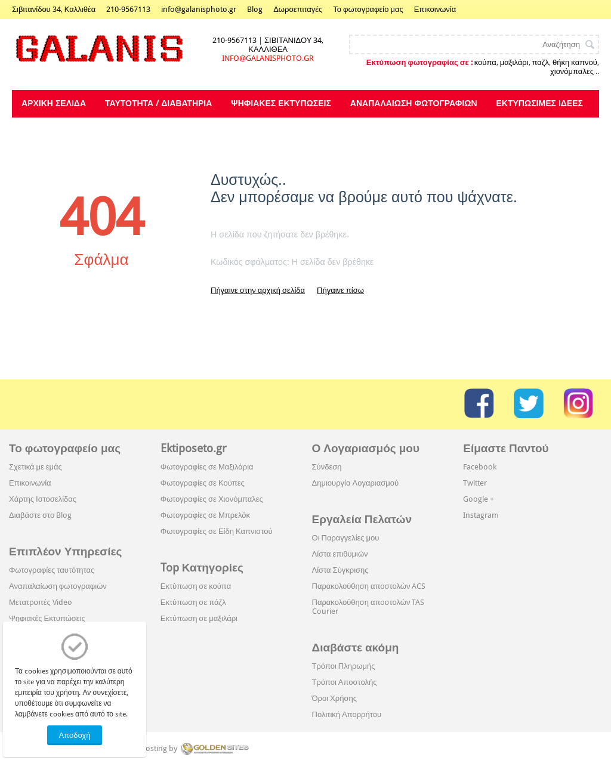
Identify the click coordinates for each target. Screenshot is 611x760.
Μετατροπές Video (40, 602)
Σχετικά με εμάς (35, 466)
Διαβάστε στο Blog (40, 515)
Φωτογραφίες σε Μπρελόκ (205, 515)
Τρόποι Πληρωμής (343, 666)
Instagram (481, 515)
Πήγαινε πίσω (340, 290)
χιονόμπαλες (572, 71)
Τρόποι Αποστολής (344, 682)
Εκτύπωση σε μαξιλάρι (199, 618)
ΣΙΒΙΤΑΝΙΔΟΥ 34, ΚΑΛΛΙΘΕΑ (285, 45)
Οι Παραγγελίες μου (345, 537)
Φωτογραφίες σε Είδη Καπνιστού (217, 531)
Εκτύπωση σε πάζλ (193, 602)
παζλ (541, 62)
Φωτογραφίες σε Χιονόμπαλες (212, 499)
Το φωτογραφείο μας (368, 9)
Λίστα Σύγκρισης (340, 570)
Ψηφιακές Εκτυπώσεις (281, 103)
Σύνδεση (327, 466)
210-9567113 (128, 9)
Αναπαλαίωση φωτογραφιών (413, 103)
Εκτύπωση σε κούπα (196, 586)
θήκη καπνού (575, 62)
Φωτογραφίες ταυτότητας (51, 570)
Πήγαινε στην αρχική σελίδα (258, 290)
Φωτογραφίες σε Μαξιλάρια (207, 466)
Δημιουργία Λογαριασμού (355, 482)
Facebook (479, 466)
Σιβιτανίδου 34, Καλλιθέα (53, 9)
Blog (255, 9)
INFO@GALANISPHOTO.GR (268, 58)
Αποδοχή (75, 735)
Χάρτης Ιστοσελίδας (42, 499)
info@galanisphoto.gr (198, 9)
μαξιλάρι (514, 62)
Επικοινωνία (435, 9)
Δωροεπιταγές (297, 9)
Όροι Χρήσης (334, 698)
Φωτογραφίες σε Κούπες (203, 482)
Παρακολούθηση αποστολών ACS (369, 586)
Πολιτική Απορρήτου (347, 714)
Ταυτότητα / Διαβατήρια (158, 103)
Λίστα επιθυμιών (340, 553)
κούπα (485, 62)
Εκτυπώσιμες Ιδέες (539, 103)
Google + (478, 499)
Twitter (475, 482)
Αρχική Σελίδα (53, 103)
